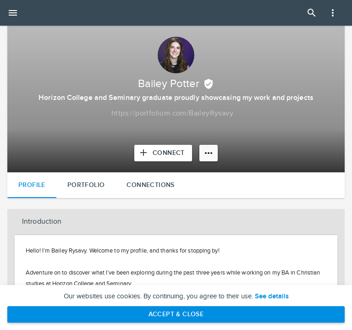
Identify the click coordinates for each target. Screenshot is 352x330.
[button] (176, 222)
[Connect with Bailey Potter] (163, 153)
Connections (150, 185)
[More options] (208, 153)
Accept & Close (176, 314)
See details (272, 296)
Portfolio (86, 185)
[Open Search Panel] (311, 13)
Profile (31, 185)
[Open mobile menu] (13, 13)
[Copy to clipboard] (172, 113)
